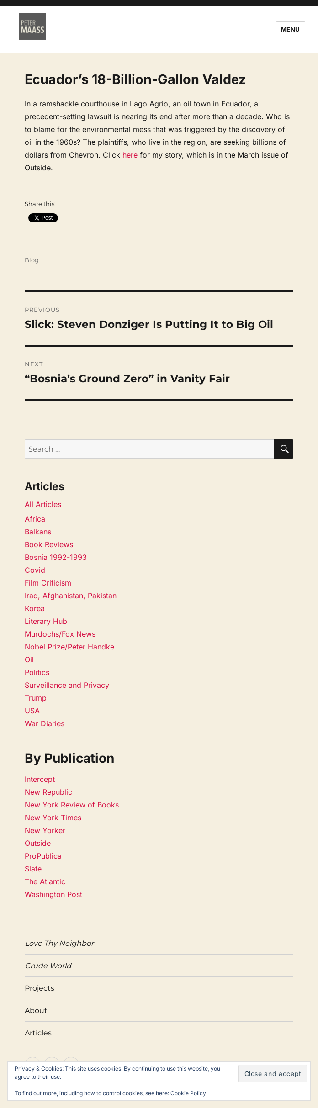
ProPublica (43, 855)
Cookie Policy (188, 1093)
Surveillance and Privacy (67, 685)
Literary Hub (46, 621)
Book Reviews (49, 544)
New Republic (48, 792)
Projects (39, 988)
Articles (38, 1033)
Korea (35, 608)
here (130, 154)
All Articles (43, 504)
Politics (37, 672)
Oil (29, 659)
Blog (32, 260)
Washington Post (53, 894)
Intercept (40, 779)
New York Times (53, 817)
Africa (35, 518)
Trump (36, 697)
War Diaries (44, 723)
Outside (38, 843)
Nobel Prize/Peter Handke (69, 646)
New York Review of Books (72, 804)
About (36, 1010)
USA (32, 710)
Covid (35, 570)
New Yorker (45, 830)
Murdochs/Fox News (60, 633)
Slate (33, 868)
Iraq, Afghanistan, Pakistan (71, 595)
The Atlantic (45, 881)
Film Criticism (48, 582)
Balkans (38, 531)
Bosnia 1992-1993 (56, 557)
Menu (290, 29)
